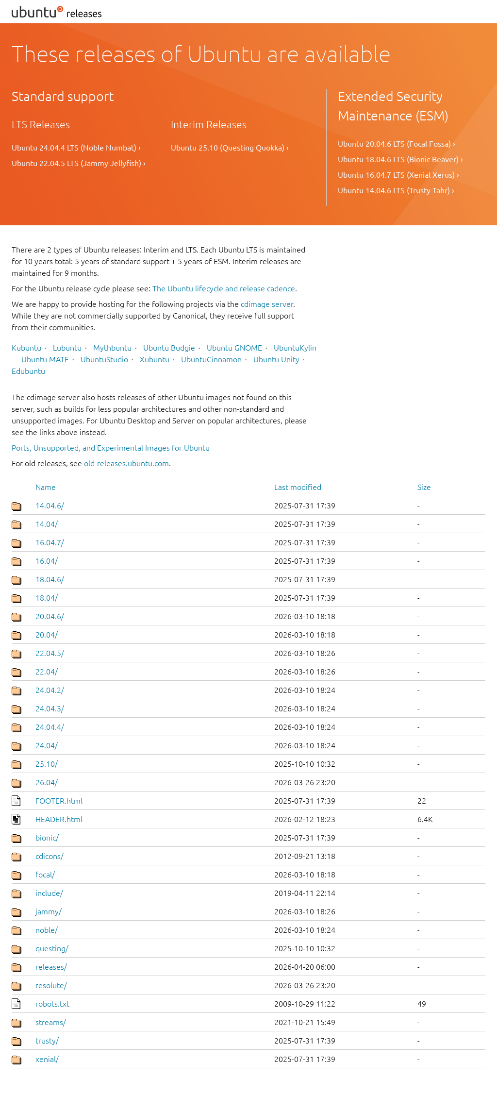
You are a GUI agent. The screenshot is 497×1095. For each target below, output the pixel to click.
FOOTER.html (59, 800)
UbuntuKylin (295, 347)
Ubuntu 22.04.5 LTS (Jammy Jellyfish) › (79, 163)
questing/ (51, 948)
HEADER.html (59, 819)
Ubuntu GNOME (234, 347)
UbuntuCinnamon (211, 359)
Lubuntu (67, 347)
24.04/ (46, 745)
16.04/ (46, 560)
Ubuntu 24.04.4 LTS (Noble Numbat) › (76, 147)
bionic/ (47, 837)
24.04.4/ (49, 727)
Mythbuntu (112, 347)
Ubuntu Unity (276, 359)
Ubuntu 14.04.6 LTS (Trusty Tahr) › (396, 190)
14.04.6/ (49, 505)
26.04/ (46, 782)
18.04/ (46, 597)
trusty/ (47, 1040)
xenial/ (47, 1059)
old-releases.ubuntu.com (126, 463)
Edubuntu (28, 371)
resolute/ (51, 985)
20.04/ (46, 634)
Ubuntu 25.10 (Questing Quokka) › (230, 147)
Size (424, 487)
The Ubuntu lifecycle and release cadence (223, 288)
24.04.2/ (49, 690)
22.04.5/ (49, 653)
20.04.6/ (49, 616)
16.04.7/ (49, 542)
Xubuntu (154, 359)
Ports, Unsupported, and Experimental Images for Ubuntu (111, 447)
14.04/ (46, 524)
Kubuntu (26, 347)
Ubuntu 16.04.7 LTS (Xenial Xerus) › (398, 174)
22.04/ (46, 671)
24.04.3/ (49, 708)
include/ (49, 893)
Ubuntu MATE (45, 359)
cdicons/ (49, 856)
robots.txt (52, 1003)
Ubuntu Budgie (169, 347)
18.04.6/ (49, 579)
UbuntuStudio (104, 359)
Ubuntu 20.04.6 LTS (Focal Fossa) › (396, 143)
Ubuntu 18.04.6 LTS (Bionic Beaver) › (400, 159)
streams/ (50, 1022)
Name (45, 487)
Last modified (297, 487)
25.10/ (46, 763)
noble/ (46, 930)
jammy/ (48, 911)
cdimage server (267, 304)
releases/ (51, 966)
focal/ (45, 874)
